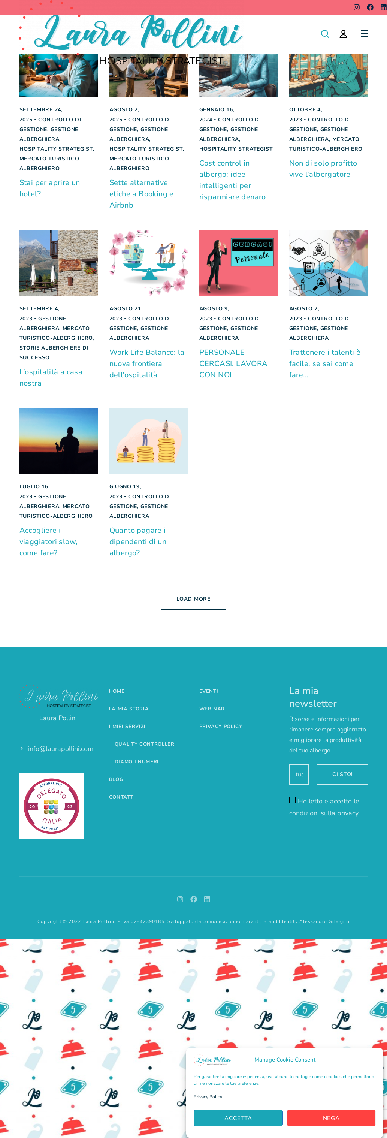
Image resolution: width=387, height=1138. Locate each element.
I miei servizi (127, 726)
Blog (116, 779)
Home (117, 691)
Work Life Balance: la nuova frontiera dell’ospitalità (147, 363)
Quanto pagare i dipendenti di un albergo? (137, 541)
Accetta (238, 1118)
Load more (193, 599)
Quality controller (145, 744)
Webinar (212, 709)
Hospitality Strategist (56, 149)
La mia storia (129, 709)
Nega (331, 1118)
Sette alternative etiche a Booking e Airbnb (141, 194)
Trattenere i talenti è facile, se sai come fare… (325, 363)
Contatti (122, 797)
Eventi (208, 691)
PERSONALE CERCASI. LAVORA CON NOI (233, 363)
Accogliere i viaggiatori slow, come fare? (48, 541)
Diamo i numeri (137, 761)
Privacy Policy (208, 1097)
